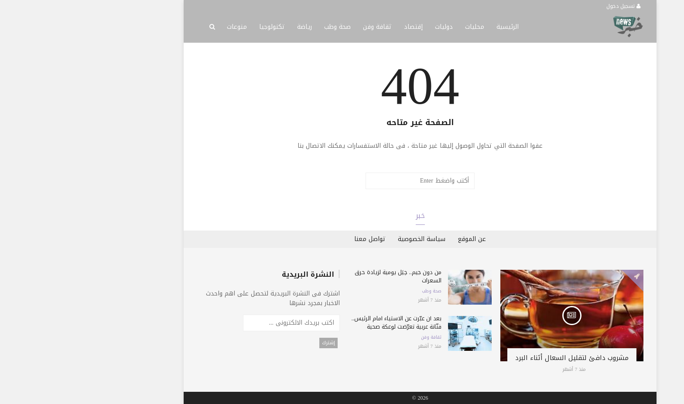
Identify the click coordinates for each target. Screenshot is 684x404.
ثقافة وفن (299, 27)
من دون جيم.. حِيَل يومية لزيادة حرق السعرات (320, 276)
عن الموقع (394, 239)
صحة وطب (259, 27)
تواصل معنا (292, 239)
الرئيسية (429, 27)
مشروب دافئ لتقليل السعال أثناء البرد (494, 358)
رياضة (226, 27)
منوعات (159, 27)
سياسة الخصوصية (343, 239)
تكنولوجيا (194, 27)
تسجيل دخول (545, 6)
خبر (342, 215)
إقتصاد (335, 27)
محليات (396, 27)
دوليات (366, 27)
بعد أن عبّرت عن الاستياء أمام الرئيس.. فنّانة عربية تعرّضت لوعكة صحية (319, 322)
